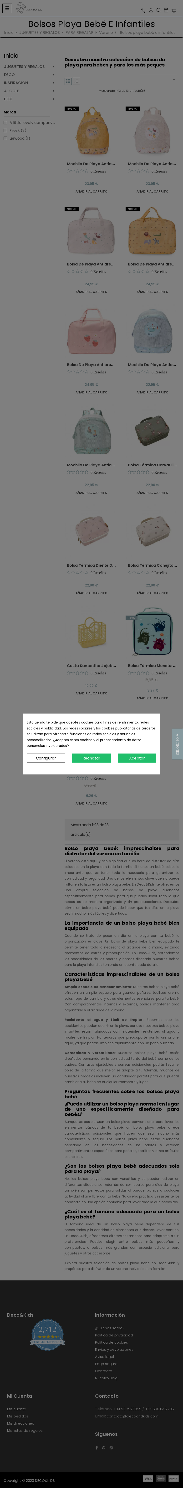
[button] (177, 744)
